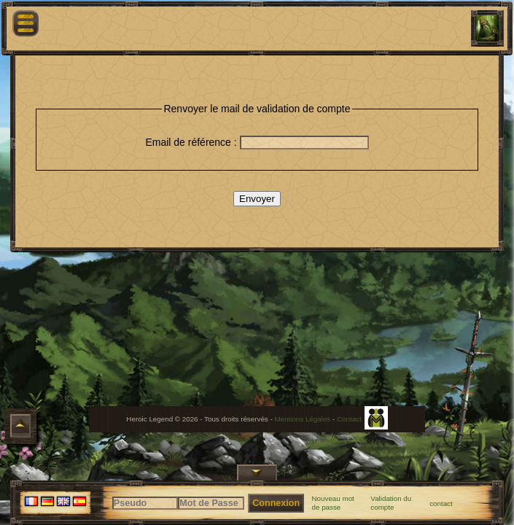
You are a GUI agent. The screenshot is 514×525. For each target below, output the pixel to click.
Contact (349, 419)
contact (441, 503)
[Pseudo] (145, 503)
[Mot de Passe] (211, 503)
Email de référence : (192, 142)
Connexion (276, 503)
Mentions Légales (302, 419)
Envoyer (257, 198)
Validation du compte (390, 502)
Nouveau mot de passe (333, 502)
